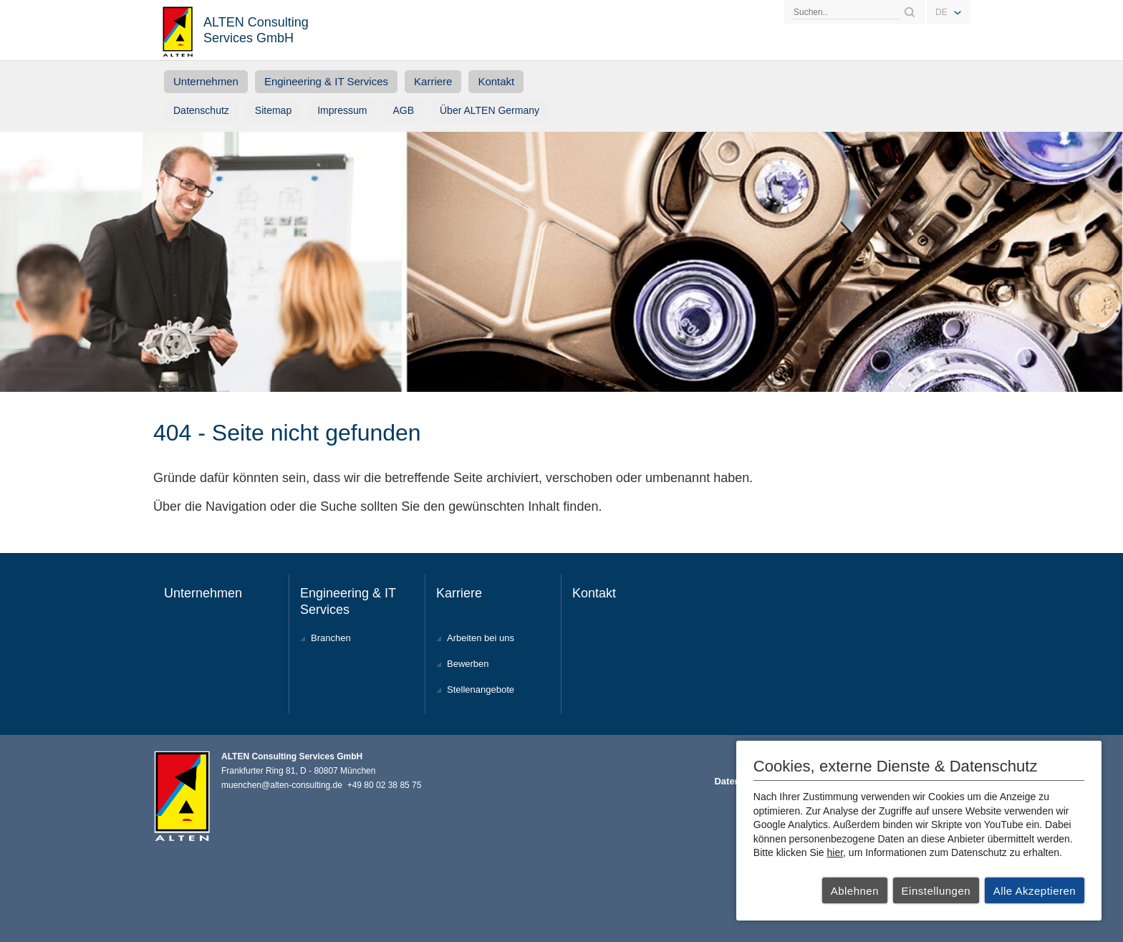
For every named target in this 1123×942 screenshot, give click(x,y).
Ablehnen (855, 891)
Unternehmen (205, 81)
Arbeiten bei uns (480, 638)
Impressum (342, 110)
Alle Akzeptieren (1034, 891)
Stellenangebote (480, 689)
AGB (403, 110)
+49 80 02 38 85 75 (384, 785)
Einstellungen (936, 891)
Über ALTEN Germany (489, 110)
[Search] (846, 12)
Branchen (331, 638)
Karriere (433, 81)
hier (835, 852)
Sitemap (273, 110)
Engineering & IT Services (326, 81)
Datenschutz (201, 110)
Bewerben (468, 663)
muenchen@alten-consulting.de (281, 785)
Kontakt (496, 81)
